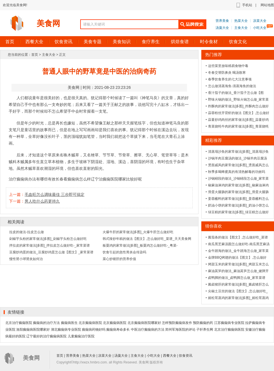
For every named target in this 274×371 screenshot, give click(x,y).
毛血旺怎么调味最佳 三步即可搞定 (54, 194)
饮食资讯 (63, 41)
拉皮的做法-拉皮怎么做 (26, 232)
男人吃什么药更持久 (42, 201)
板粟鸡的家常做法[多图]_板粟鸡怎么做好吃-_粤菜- (140, 245)
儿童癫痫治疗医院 (81, 336)
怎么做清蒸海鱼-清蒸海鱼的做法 (232, 86)
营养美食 (222, 21)
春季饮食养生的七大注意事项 (230, 79)
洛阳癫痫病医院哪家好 (33, 329)
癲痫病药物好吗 (93, 329)
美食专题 (92, 41)
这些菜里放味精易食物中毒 (228, 66)
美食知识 (122, 41)
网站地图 (267, 5)
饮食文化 (238, 41)
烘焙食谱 (180, 41)
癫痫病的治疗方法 (46, 323)
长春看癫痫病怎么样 (73, 179)
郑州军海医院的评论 (180, 329)
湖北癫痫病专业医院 (66, 329)
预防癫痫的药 (203, 323)
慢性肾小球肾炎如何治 (26, 259)
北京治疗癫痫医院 (18, 323)
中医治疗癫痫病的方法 (147, 329)
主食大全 (241, 28)
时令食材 (209, 41)
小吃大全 (259, 28)
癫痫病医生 (69, 323)
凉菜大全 (259, 21)
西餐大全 (34, 41)
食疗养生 (151, 41)
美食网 (48, 23)
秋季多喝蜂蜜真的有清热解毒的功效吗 (236, 172)
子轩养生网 (204, 329)
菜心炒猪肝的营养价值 (119, 259)
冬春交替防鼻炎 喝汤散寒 (227, 73)
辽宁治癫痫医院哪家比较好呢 (116, 179)
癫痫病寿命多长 (118, 329)
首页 (34, 55)
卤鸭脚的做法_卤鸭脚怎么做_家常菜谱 (236, 278)
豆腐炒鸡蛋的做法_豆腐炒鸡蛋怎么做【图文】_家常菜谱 (51, 252)
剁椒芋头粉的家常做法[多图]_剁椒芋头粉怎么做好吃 (48, 239)
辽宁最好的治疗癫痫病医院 (46, 336)
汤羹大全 (222, 28)
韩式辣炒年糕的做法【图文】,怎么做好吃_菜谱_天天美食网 (147, 239)
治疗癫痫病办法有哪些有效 (32, 179)
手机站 (247, 5)
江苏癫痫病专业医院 (229, 323)
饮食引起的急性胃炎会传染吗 (124, 252)
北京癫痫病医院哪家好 (144, 323)
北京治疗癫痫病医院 (229, 329)
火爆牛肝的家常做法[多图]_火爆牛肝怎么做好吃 (138, 232)
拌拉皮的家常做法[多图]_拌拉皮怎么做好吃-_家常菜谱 (49, 245)
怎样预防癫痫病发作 (177, 323)
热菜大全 (241, 21)
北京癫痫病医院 (90, 323)
